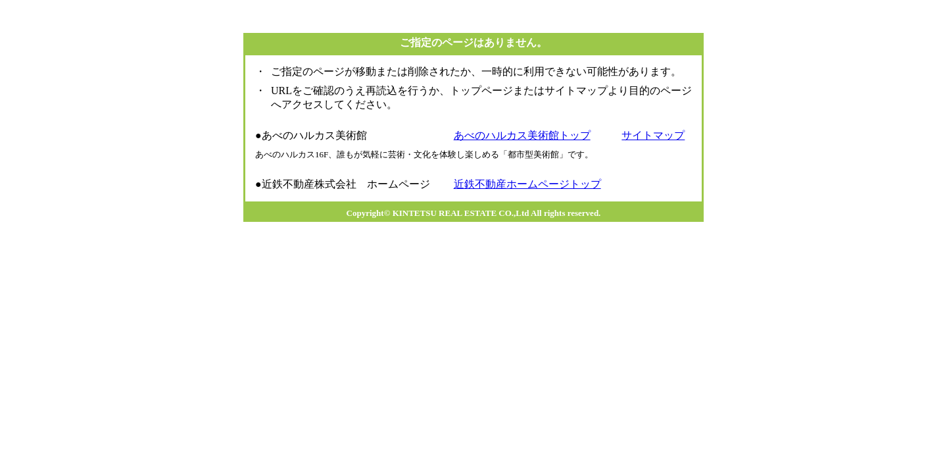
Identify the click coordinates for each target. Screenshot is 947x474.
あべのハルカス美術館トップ (522, 135)
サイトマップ (653, 135)
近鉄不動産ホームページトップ (527, 184)
